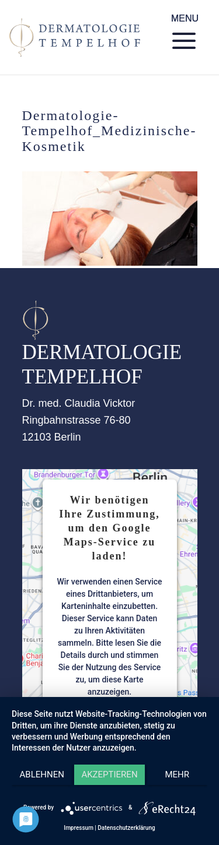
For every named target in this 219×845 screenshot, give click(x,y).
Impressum (78, 828)
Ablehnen (42, 774)
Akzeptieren (109, 774)
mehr (177, 774)
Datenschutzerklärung (126, 828)
